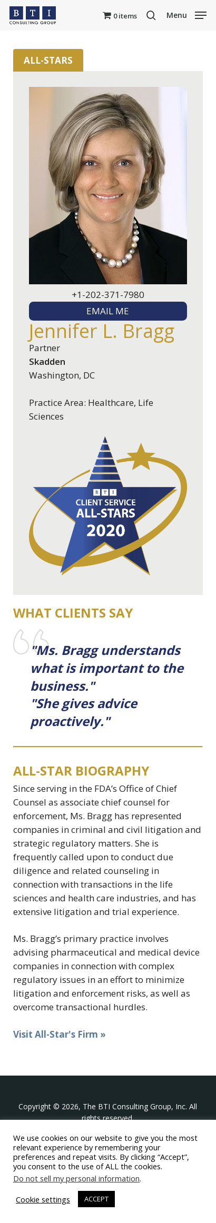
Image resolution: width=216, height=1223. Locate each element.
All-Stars (48, 60)
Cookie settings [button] (43, 1199)
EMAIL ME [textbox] (107, 311)
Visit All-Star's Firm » (59, 1034)
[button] (186, 14)
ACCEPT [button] (96, 1199)
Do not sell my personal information (76, 1178)
